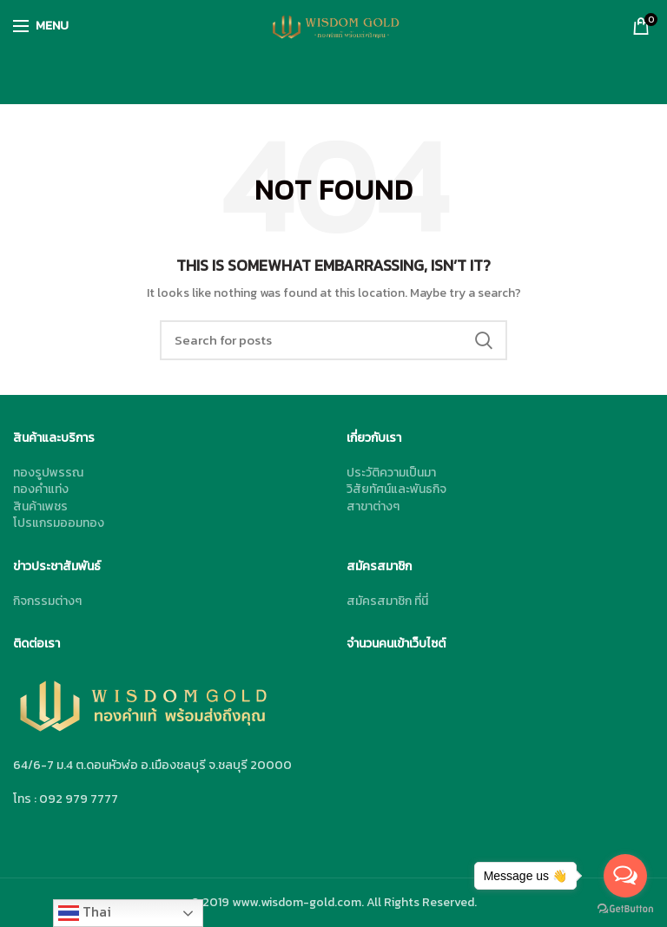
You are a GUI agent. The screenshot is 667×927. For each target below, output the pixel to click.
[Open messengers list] (625, 875)
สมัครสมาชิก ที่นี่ (387, 601)
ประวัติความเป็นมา (391, 473)
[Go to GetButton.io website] (625, 909)
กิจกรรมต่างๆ (47, 601)
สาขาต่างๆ (373, 506)
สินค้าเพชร (40, 506)
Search (483, 340)
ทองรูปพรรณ (48, 473)
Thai (84, 912)
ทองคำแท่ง (41, 489)
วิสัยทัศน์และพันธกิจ (396, 489)
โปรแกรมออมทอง (58, 523)
